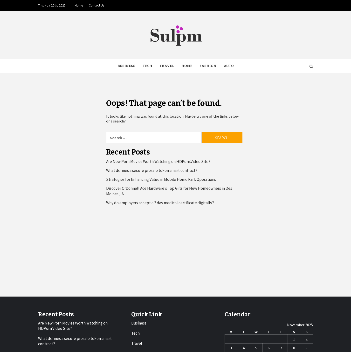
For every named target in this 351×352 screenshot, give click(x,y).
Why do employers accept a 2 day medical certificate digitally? (160, 202)
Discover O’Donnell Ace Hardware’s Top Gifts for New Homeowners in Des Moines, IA (169, 191)
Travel (166, 66)
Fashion (208, 66)
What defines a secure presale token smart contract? (151, 170)
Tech (147, 66)
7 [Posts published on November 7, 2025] (281, 347)
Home (79, 5)
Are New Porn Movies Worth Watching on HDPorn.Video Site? (158, 161)
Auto (229, 66)
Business (126, 66)
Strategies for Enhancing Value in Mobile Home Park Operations (161, 179)
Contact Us (96, 5)
